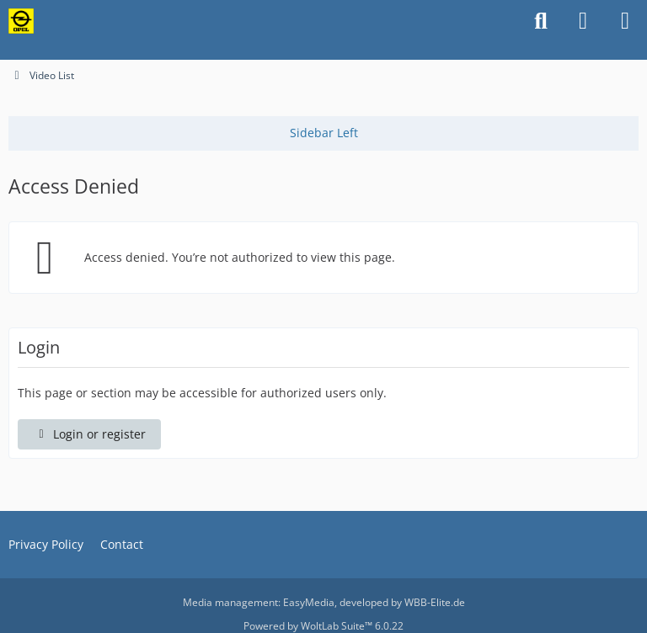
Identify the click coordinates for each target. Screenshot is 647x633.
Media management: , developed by (324, 602)
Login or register (89, 434)
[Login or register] (583, 21)
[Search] (541, 21)
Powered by (323, 626)
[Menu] (625, 21)
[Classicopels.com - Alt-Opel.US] (21, 21)
